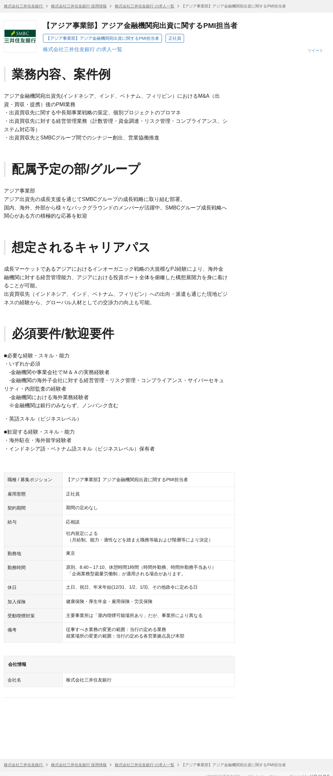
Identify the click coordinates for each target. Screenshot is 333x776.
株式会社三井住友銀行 (24, 6)
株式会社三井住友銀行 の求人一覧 (144, 6)
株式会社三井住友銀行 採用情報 (79, 6)
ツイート (315, 50)
